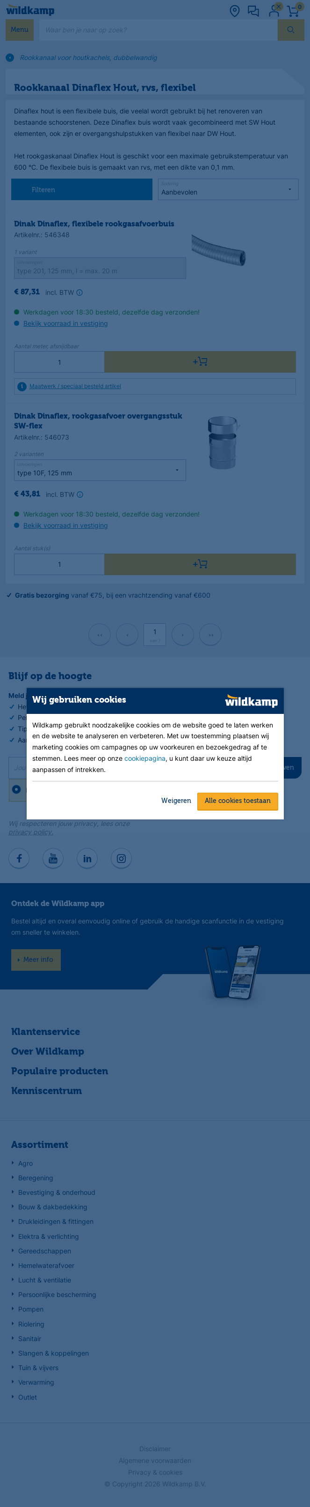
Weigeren (176, 801)
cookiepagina (145, 759)
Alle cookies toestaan (238, 801)
